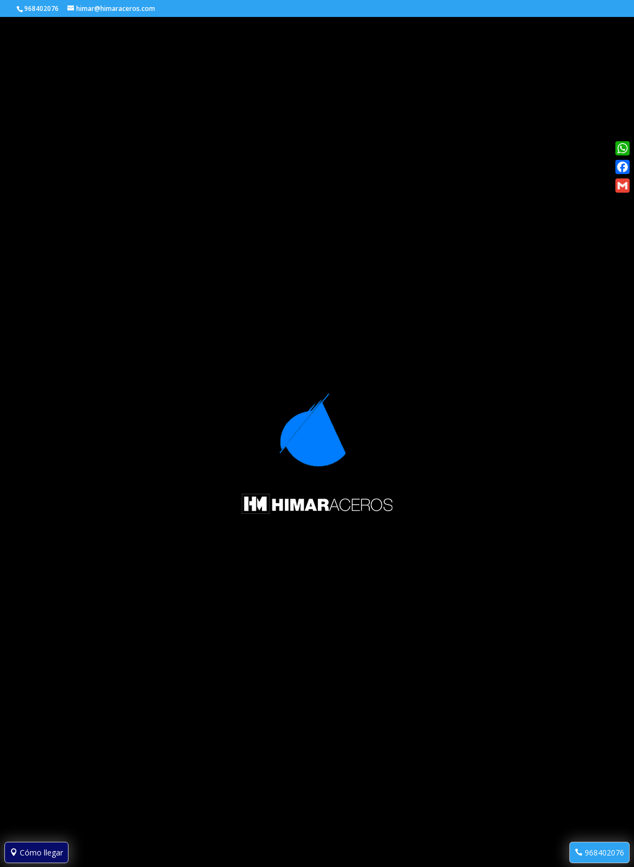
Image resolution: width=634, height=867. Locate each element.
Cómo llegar (36, 852)
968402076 (599, 852)
